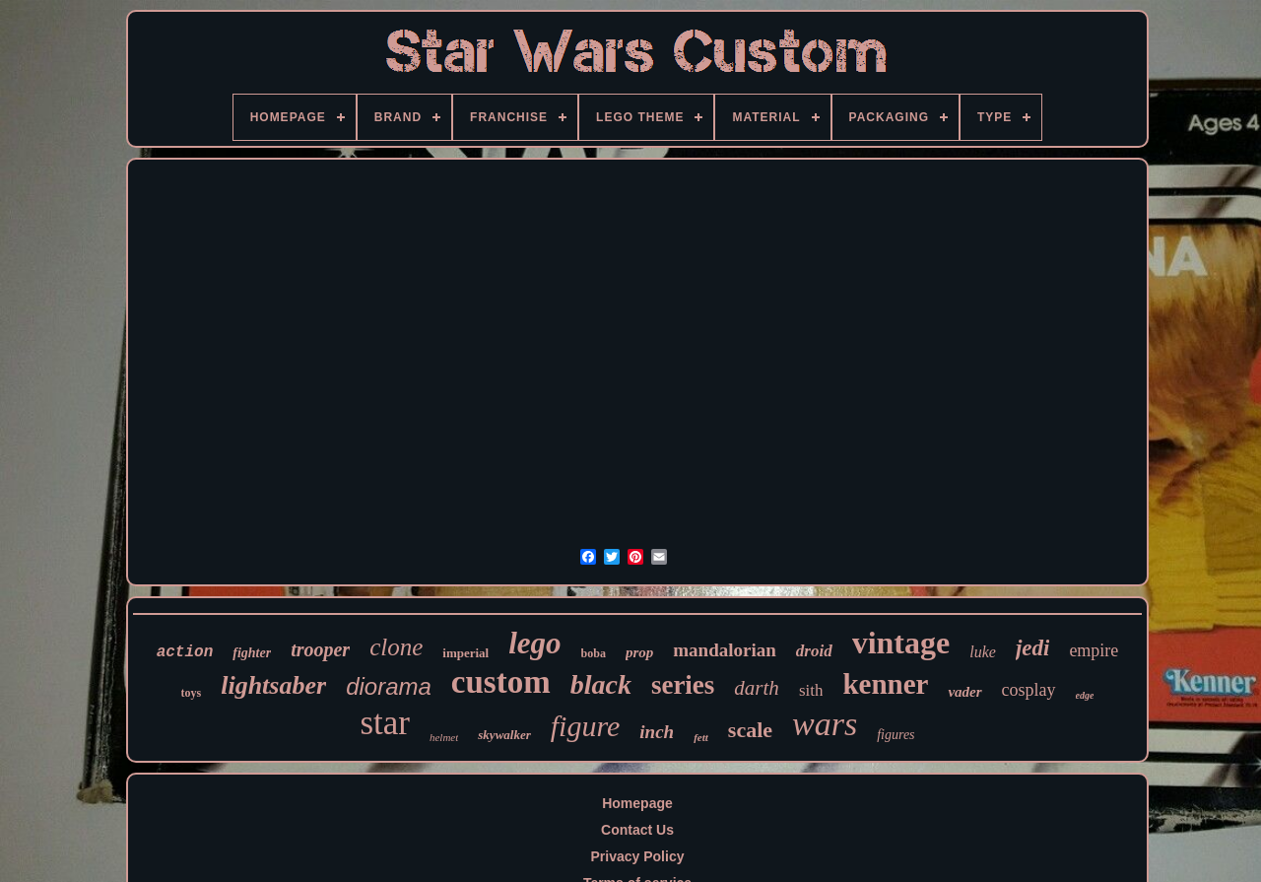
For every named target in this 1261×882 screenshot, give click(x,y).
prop (639, 652)
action (185, 652)
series (682, 685)
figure (586, 726)
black (600, 684)
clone (396, 647)
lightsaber (273, 685)
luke (982, 652)
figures (895, 734)
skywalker (504, 734)
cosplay (1029, 690)
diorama (388, 686)
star (385, 723)
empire (1093, 650)
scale (750, 729)
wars (824, 724)
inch (656, 731)
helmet (444, 737)
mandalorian (724, 650)
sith (811, 690)
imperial (465, 652)
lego (534, 643)
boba (593, 653)
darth (756, 688)
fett (701, 737)
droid (814, 651)
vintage (901, 642)
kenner (885, 684)
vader (964, 692)
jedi (1033, 648)
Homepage (637, 803)
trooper (320, 649)
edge (1085, 695)
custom (501, 682)
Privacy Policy (638, 856)
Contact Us (637, 830)
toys (191, 693)
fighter (251, 652)
